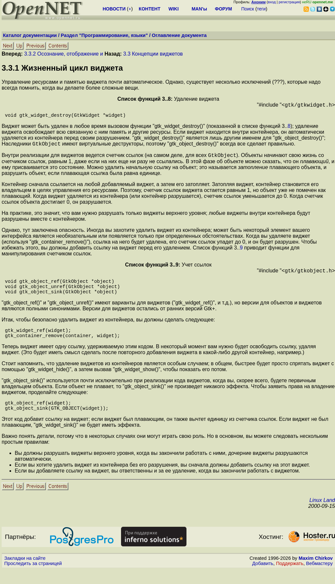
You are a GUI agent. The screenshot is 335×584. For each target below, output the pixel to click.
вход (272, 2)
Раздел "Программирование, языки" (104, 35)
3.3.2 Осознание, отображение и (63, 54)
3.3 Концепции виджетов (153, 54)
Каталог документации (30, 35)
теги (261, 8)
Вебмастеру (319, 577)
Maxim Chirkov (316, 572)
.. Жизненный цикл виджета (62, 67)
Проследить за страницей (33, 577)
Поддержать (290, 577)
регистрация (289, 2)
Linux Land (322, 514)
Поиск (247, 8)
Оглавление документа (179, 35)
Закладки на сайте (24, 572)
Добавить (262, 577)
